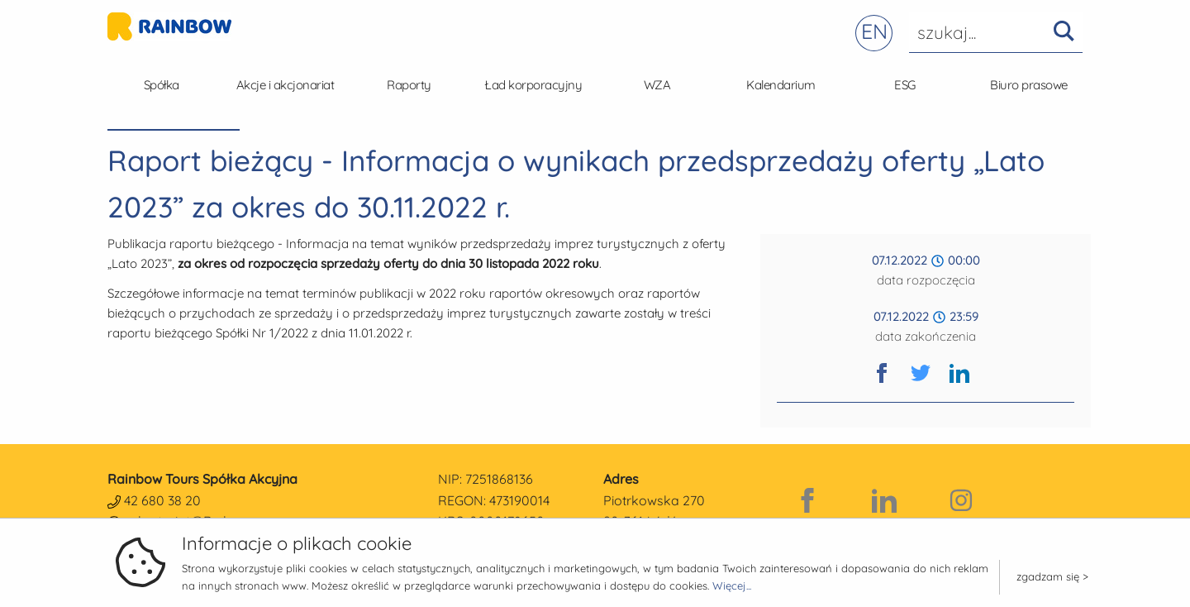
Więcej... (731, 585)
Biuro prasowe (1029, 85)
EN (874, 31)
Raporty (409, 85)
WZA (657, 85)
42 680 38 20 (162, 500)
